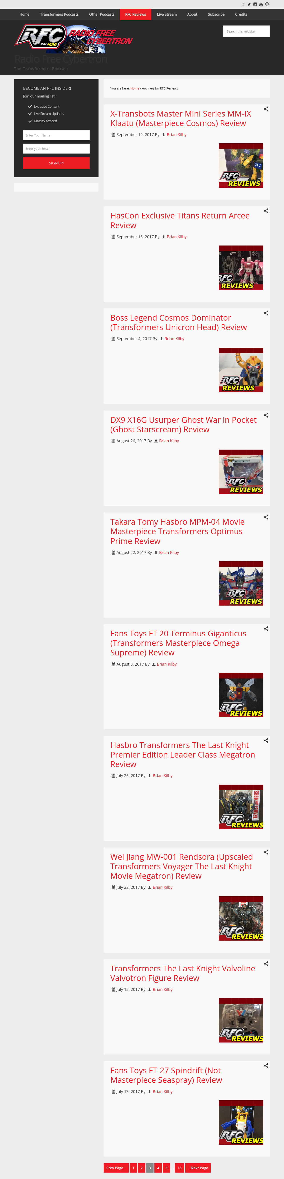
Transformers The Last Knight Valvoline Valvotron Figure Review (182, 973)
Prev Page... (116, 1167)
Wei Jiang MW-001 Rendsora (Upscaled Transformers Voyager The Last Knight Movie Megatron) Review (181, 866)
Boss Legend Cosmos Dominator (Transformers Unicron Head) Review (178, 322)
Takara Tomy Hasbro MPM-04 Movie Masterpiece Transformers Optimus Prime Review (177, 531)
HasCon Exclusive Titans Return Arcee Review (180, 220)
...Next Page (198, 1167)
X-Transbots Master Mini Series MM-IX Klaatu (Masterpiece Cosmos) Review (180, 118)
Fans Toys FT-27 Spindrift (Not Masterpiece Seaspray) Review (166, 1075)
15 (179, 1167)
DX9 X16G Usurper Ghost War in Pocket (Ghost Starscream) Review (183, 424)
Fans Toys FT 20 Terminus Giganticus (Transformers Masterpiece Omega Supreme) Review (178, 643)
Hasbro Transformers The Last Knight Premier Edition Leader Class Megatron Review (182, 755)
